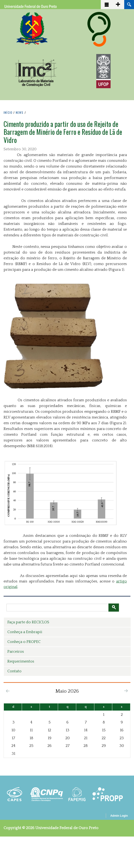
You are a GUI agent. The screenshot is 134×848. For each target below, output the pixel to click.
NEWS (20, 112)
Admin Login (119, 815)
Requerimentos (20, 661)
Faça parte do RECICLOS (28, 622)
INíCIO (8, 112)
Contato (14, 671)
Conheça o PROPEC (24, 642)
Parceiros (15, 651)
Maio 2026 (67, 691)
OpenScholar (94, 816)
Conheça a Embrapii (24, 632)
